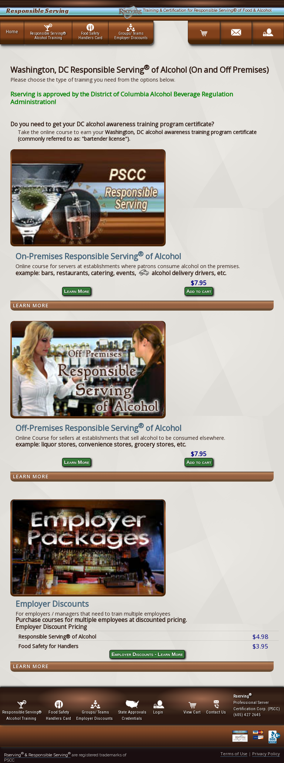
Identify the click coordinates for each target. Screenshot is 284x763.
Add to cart (198, 291)
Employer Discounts (52, 604)
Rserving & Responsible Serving (37, 754)
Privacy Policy (266, 753)
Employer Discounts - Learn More (147, 654)
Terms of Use (233, 753)
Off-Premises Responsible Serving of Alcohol (99, 428)
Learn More (76, 291)
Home (12, 31)
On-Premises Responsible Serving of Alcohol (98, 256)
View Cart (192, 707)
